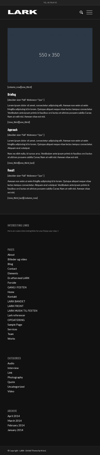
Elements (13, 273)
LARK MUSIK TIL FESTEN (22, 310)
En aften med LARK (18, 277)
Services (12, 329)
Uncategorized (16, 386)
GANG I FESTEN (17, 287)
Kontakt (12, 296)
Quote (11, 381)
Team (11, 333)
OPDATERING (16, 319)
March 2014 (15, 420)
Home (11, 291)
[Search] (79, 12)
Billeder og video (17, 259)
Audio (11, 363)
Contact (12, 268)
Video (11, 391)
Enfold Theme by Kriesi (36, 450)
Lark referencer (16, 315)
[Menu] (87, 12)
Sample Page (15, 324)
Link (10, 372)
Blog (10, 264)
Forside (12, 282)
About (11, 254)
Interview (13, 367)
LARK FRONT (16, 305)
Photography (15, 377)
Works (11, 338)
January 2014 (15, 430)
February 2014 (16, 425)
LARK (22, 450)
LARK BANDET (16, 301)
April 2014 (14, 416)
